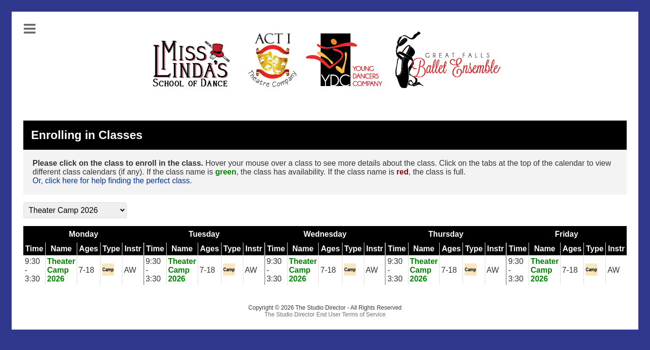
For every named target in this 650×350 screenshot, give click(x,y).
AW (130, 270)
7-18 (86, 270)
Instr (132, 249)
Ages (88, 249)
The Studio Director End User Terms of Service (324, 314)
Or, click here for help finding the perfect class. (112, 180)
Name (61, 249)
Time (34, 249)
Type (111, 249)
